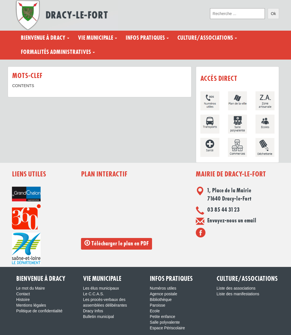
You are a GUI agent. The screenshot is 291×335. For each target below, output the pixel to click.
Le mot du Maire (30, 288)
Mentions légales (31, 305)
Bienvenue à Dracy (45, 38)
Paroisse (157, 305)
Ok (273, 13)
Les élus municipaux (101, 288)
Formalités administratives (58, 52)
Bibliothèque (161, 299)
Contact (23, 294)
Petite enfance (162, 316)
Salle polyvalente (165, 322)
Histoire (23, 299)
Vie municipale (97, 38)
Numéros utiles (163, 288)
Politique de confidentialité (39, 311)
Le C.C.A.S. (93, 294)
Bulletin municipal (98, 316)
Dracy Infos (93, 311)
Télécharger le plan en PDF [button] (116, 243)
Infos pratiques (147, 38)
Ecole (155, 311)
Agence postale (163, 294)
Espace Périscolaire (167, 328)
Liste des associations (236, 288)
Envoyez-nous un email (231, 221)
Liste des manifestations (238, 294)
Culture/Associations (207, 38)
